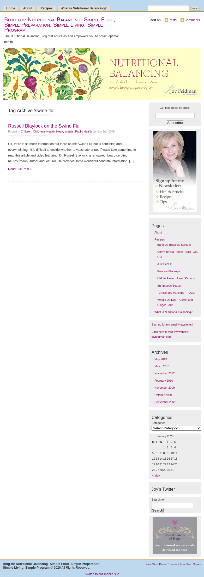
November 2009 (164, 387)
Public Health (83, 131)
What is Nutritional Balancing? (84, 8)
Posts (172, 20)
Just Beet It (164, 264)
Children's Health (44, 131)
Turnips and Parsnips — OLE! (176, 292)
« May (156, 475)
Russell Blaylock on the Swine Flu (44, 126)
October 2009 (163, 394)
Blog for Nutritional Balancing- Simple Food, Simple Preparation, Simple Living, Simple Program (59, 24)
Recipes (46, 8)
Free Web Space (190, 564)
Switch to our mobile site (102, 574)
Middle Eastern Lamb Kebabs (176, 278)
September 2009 (165, 402)
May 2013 (160, 359)
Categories (158, 422)
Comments (192, 20)
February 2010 (163, 380)
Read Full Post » (20, 169)
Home (10, 8)
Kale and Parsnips (169, 271)
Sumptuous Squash (169, 285)
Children (26, 131)
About (27, 8)
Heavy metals (65, 131)
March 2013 (162, 366)
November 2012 (164, 373)
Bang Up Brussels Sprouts (174, 244)
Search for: (159, 499)
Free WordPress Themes (161, 564)
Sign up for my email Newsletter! (172, 324)
